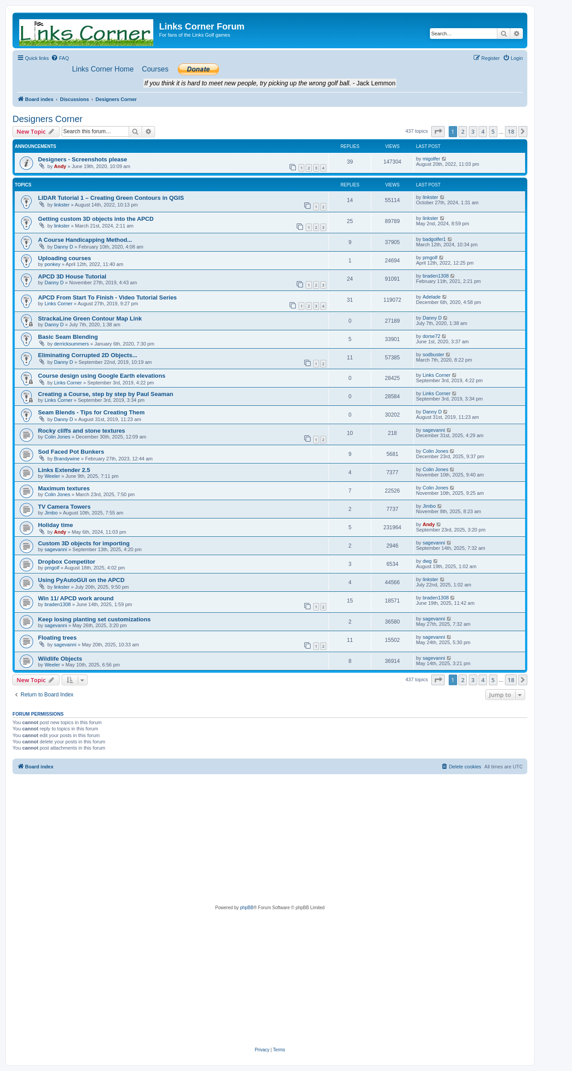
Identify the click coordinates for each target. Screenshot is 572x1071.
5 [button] (493, 131)
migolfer (431, 158)
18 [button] (511, 131)
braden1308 (436, 275)
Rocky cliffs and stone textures (81, 430)
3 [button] (473, 131)
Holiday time (55, 525)
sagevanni (434, 430)
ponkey (52, 264)
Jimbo (51, 512)
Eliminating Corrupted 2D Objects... (87, 355)
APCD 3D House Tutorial (72, 276)
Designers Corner (48, 119)
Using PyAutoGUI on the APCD (81, 580)
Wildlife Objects (60, 658)
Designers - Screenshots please (82, 159)
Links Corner (58, 303)
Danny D (63, 246)
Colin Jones (57, 436)
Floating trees (57, 637)
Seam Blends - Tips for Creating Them (91, 412)
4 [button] (482, 131)
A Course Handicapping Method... (85, 239)
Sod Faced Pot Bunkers (71, 451)
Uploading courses (64, 258)
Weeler (52, 476)
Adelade (432, 296)
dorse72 (432, 336)
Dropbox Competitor (66, 561)
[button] (438, 131)
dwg (427, 561)
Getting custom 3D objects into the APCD (96, 218)
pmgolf (430, 257)
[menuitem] (60, 58)
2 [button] (462, 131)
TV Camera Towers (64, 506)
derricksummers (71, 343)
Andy (60, 166)
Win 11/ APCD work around (76, 598)
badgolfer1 (434, 239)
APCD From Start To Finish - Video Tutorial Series (107, 297)
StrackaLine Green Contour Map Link (90, 318)
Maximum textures (64, 488)
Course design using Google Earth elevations (101, 375)
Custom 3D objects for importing (84, 543)
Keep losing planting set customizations (94, 619)
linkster (62, 204)
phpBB (246, 907)
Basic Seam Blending (68, 336)
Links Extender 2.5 (64, 470)
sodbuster (433, 354)
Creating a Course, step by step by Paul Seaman (105, 394)
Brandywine (67, 458)
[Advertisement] (270, 841)
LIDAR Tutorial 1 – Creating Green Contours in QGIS (111, 197)
